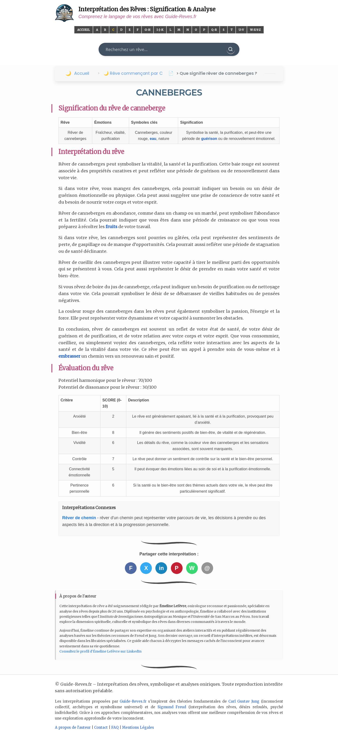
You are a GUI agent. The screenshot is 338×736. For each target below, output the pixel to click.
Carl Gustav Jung (243, 701)
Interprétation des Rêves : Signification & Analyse (146, 9)
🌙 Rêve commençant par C (133, 73)
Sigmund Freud (171, 707)
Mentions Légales (138, 727)
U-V (241, 30)
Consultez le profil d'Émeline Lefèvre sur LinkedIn (100, 651)
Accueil (83, 30)
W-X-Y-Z (255, 30)
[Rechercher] (231, 49)
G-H (147, 30)
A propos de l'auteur (73, 727)
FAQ (115, 727)
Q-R (214, 30)
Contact (101, 727)
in (161, 568)
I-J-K (160, 30)
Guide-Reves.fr (133, 701)
